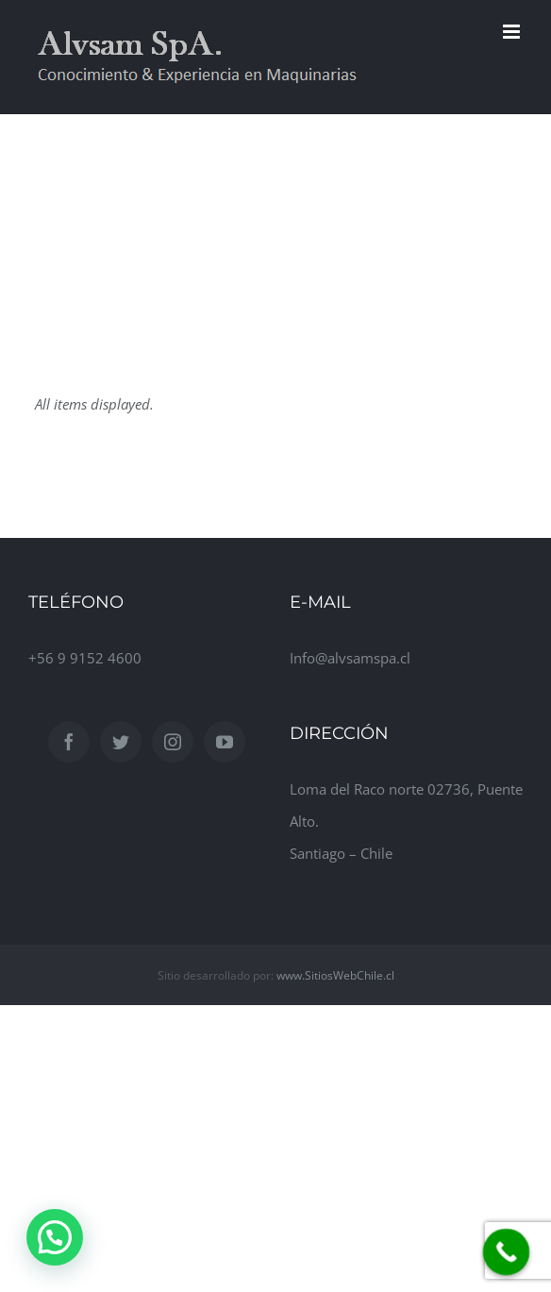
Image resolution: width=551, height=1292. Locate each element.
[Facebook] (69, 742)
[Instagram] (172, 742)
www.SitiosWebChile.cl (335, 975)
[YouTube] (224, 742)
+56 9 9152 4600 (85, 657)
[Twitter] (121, 742)
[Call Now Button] (506, 1252)
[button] (54, 1237)
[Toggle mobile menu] (513, 32)
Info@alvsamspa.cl (350, 657)
